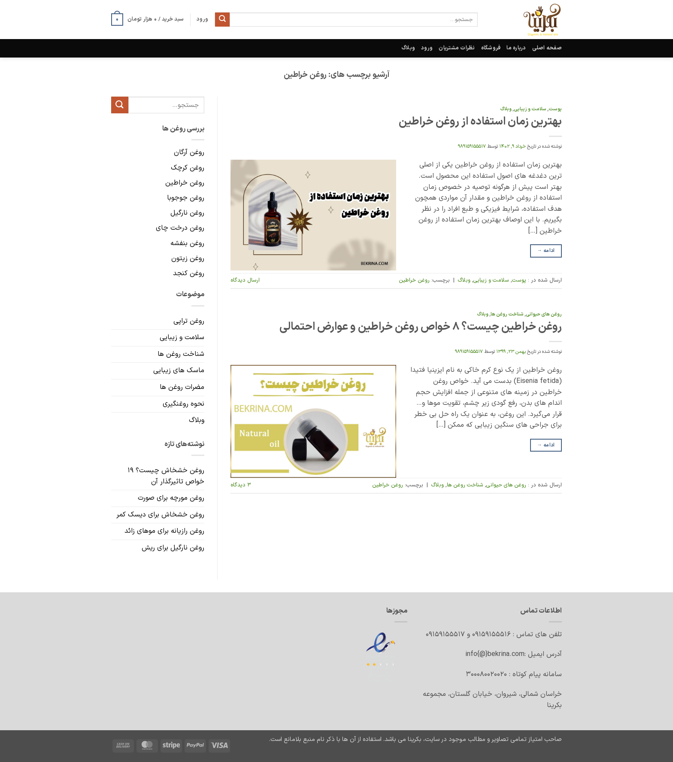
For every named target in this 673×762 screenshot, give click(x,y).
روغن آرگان (189, 153)
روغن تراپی (188, 321)
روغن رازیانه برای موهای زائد (164, 531)
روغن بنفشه (187, 243)
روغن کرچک (187, 168)
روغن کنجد (188, 273)
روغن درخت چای (180, 228)
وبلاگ (408, 48)
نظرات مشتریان (457, 48)
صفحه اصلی (547, 48)
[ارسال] (222, 19)
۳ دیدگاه (240, 485)
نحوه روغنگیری (183, 404)
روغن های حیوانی (544, 314)
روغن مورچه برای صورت (171, 498)
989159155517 (472, 146)
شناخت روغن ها (507, 314)
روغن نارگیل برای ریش (173, 548)
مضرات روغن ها (182, 387)
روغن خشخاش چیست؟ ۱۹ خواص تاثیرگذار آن (165, 476)
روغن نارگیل (187, 213)
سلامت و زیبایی (530, 109)
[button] (147, 20)
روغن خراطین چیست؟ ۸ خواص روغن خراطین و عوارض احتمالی (420, 327)
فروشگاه (491, 48)
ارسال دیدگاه (245, 280)
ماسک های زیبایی (178, 371)
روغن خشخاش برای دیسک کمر (160, 515)
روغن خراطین (414, 280)
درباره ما (516, 48)
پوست (555, 109)
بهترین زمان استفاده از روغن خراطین (480, 121)
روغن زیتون (187, 258)
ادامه (546, 251)
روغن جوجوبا (185, 198)
